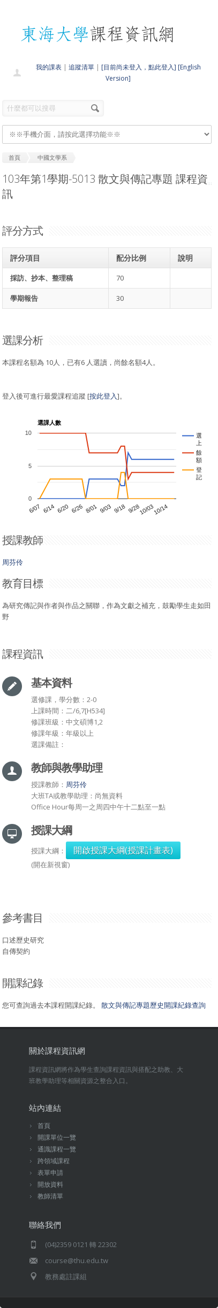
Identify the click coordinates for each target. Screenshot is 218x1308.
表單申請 (50, 1172)
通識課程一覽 (56, 1149)
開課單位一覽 (56, 1137)
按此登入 (103, 396)
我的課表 (49, 67)
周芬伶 (12, 562)
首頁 (43, 1125)
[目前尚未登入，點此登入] (138, 67)
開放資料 (50, 1184)
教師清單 (50, 1196)
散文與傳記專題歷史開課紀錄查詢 (153, 1005)
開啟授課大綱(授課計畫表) (123, 850)
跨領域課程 (53, 1160)
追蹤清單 (81, 67)
